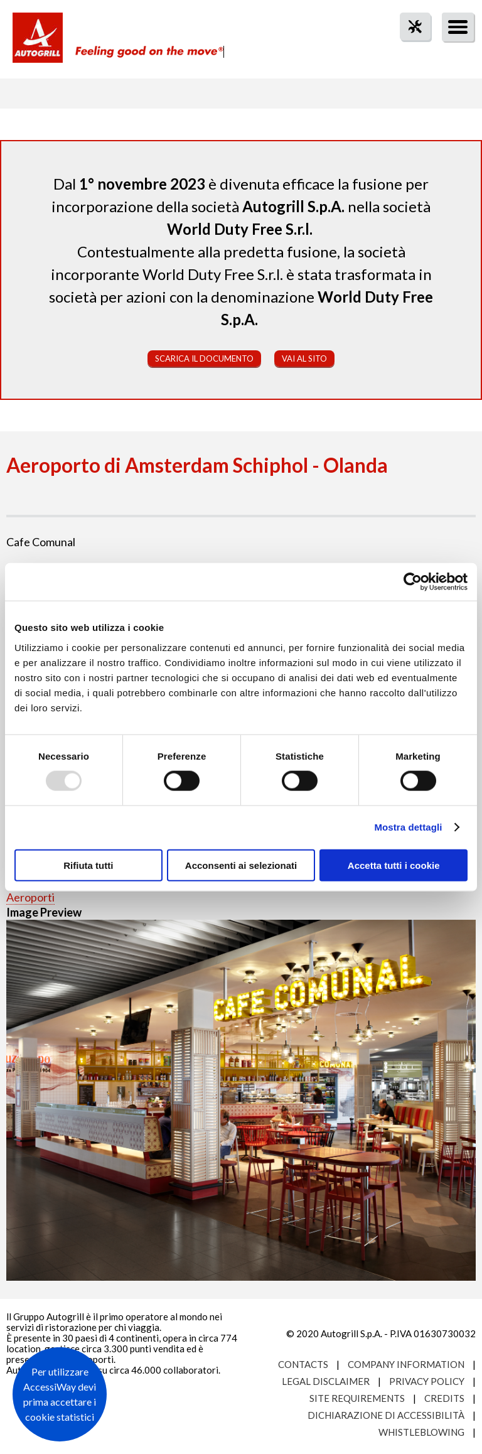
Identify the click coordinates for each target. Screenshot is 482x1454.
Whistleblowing (421, 1432)
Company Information (406, 1364)
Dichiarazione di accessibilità (386, 1415)
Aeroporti (30, 897)
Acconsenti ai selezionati (241, 864)
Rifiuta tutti (88, 864)
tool (408, 49)
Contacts (303, 1364)
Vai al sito (304, 358)
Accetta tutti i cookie (394, 864)
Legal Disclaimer (326, 1381)
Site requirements (357, 1398)
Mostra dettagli (408, 827)
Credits (444, 1398)
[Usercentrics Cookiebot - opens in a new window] (413, 582)
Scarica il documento (204, 358)
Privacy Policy (426, 1381)
